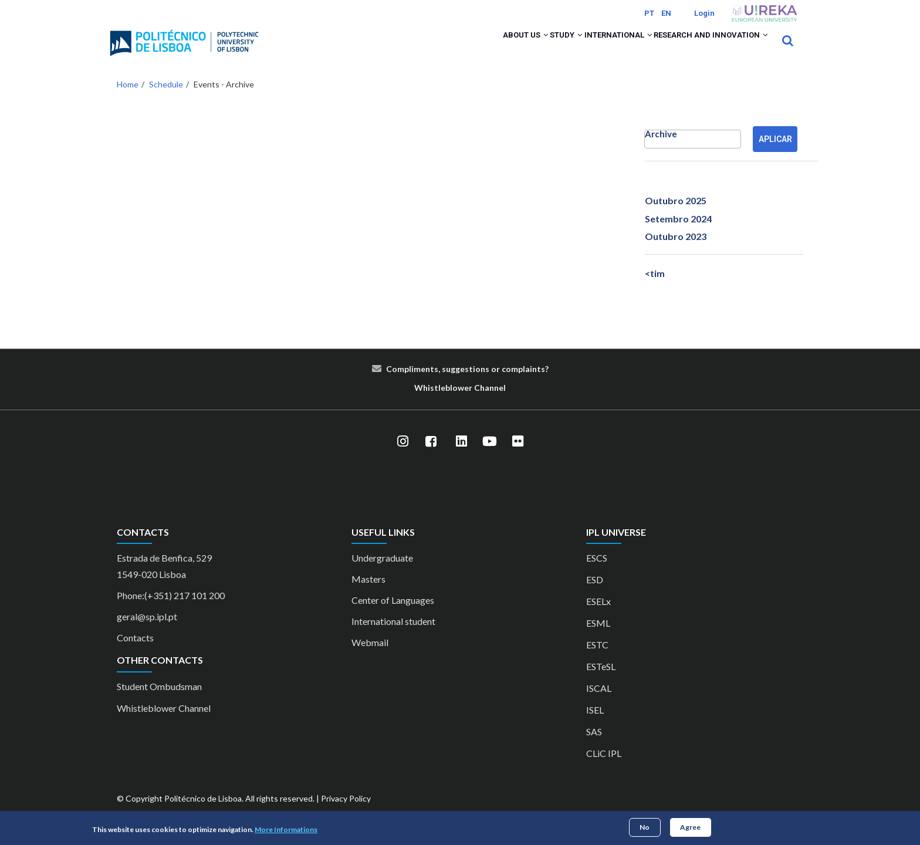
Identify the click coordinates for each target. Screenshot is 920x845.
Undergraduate (382, 573)
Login (704, 13)
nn (494, 403)
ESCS (596, 573)
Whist (426, 403)
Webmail (369, 658)
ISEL (595, 725)
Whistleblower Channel (164, 723)
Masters (368, 594)
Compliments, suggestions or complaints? (467, 384)
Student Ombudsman (159, 701)
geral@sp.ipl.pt (147, 632)
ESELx (598, 617)
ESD (594, 595)
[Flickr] (517, 457)
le (441, 403)
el (502, 403)
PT (649, 13)
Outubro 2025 (675, 216)
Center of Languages (392, 615)
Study (528, 48)
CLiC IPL (603, 769)
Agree (690, 827)
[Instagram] (402, 457)
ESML (598, 638)
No (645, 827)
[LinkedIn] (461, 457)
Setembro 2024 (678, 233)
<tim (655, 289)
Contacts (135, 653)
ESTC (597, 660)
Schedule (166, 99)
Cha (481, 403)
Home (127, 99)
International (594, 48)
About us (474, 48)
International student (393, 637)
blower (458, 403)
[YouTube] (489, 457)
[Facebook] (431, 457)
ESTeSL (600, 682)
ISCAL (598, 703)
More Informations (286, 829)
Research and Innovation (702, 48)
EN (666, 13)
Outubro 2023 (675, 251)
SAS (594, 747)
